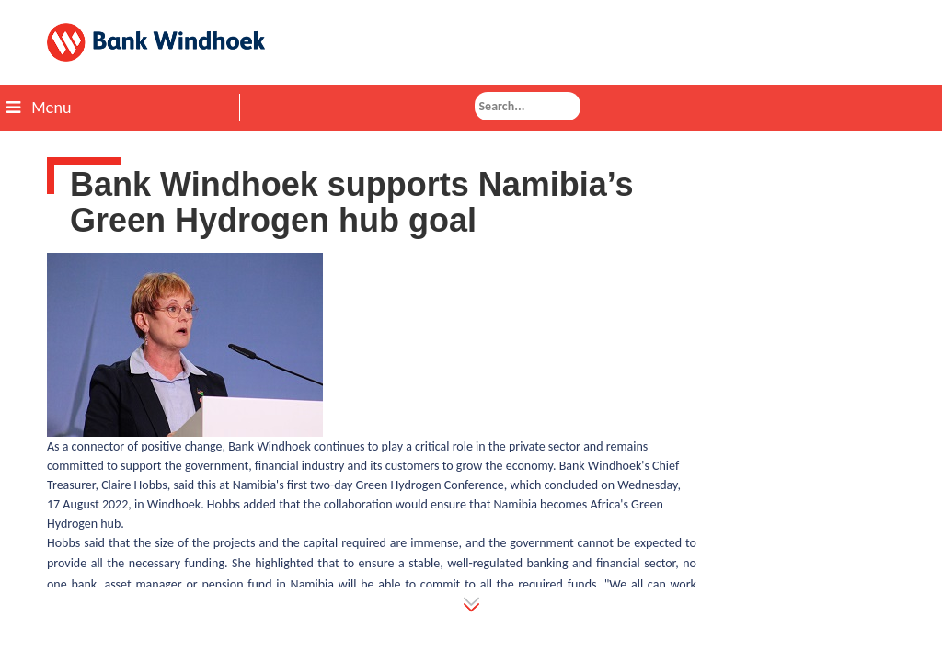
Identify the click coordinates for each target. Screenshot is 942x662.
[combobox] (527, 106)
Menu (38, 107)
